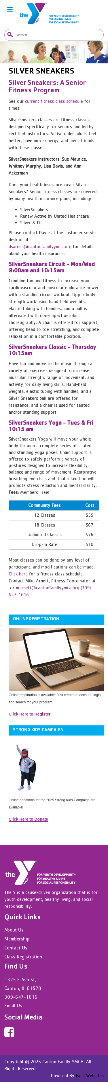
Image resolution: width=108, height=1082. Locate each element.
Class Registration (23, 957)
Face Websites (89, 1075)
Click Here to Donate (28, 819)
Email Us (13, 1005)
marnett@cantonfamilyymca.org (47, 587)
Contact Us (15, 948)
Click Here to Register (30, 714)
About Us (14, 930)
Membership (16, 939)
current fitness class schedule (54, 101)
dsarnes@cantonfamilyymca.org (40, 246)
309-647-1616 (20, 997)
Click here (18, 574)
